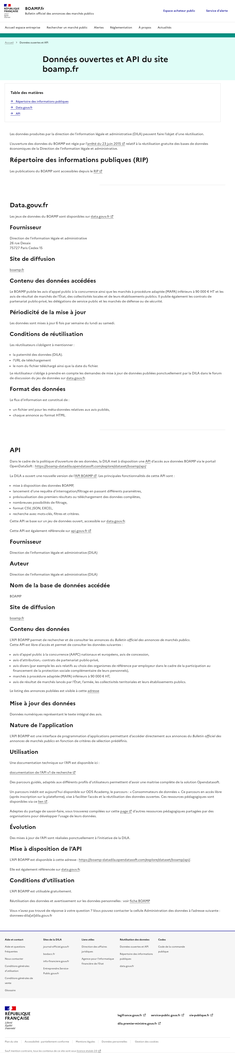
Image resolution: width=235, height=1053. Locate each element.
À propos (145, 27)
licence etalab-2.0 (87, 1051)
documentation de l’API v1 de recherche (41, 772)
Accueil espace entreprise (22, 27)
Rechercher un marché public (67, 27)
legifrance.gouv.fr (130, 1015)
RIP (96, 171)
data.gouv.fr (100, 216)
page (124, 811)
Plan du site (11, 1042)
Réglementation (121, 27)
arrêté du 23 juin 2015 (104, 143)
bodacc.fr (49, 954)
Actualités (164, 27)
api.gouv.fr (79, 530)
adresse (93, 690)
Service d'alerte (217, 11)
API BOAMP (84, 475)
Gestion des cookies (146, 1042)
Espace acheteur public (179, 11)
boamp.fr (17, 269)
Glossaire (10, 990)
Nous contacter (14, 959)
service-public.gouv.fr (165, 1015)
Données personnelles (114, 1042)
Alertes (99, 27)
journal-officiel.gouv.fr (56, 947)
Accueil (9, 42)
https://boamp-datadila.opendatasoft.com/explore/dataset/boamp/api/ (90, 466)
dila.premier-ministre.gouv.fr (137, 1023)
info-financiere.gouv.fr (56, 961)
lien (40, 801)
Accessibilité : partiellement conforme (47, 1042)
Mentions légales (85, 1042)
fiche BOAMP (140, 900)
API (148, 461)
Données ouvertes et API (134, 947)
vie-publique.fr (199, 1015)
